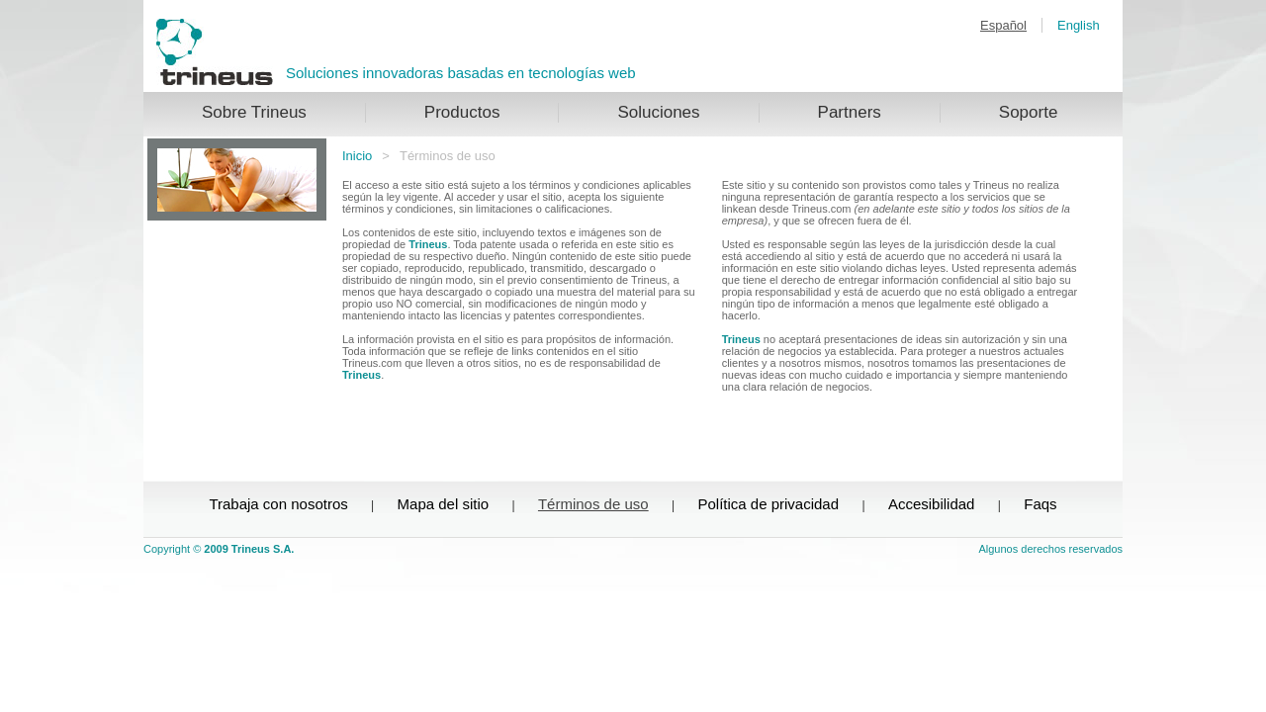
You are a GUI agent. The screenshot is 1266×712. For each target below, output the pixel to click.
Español (1003, 25)
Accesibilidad (931, 503)
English (1078, 25)
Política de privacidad (768, 503)
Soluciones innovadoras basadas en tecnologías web (461, 72)
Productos (462, 112)
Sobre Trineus (254, 112)
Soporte (1028, 112)
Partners (849, 112)
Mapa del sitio (444, 503)
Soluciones (658, 112)
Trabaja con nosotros (278, 503)
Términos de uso (593, 503)
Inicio (357, 155)
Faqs (1040, 503)
